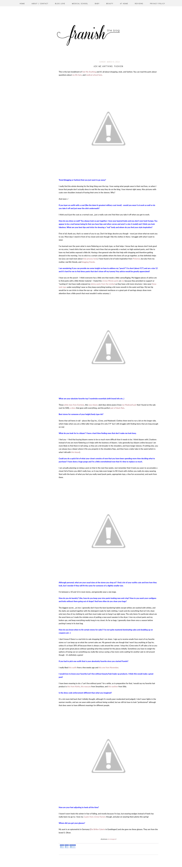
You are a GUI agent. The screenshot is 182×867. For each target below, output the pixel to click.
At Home (124, 3)
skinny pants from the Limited (103, 284)
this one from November (108, 667)
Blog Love (60, 3)
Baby (97, 3)
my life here (77, 75)
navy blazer (93, 405)
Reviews (139, 3)
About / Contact (40, 3)
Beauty (109, 3)
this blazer (75, 452)
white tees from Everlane (74, 405)
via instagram (112, 839)
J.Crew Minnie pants (110, 281)
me (123, 281)
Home (22, 3)
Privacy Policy (157, 3)
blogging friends (88, 262)
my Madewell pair (129, 405)
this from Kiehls (73, 686)
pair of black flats (117, 408)
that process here (90, 259)
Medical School (80, 3)
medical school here (94, 75)
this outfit (73, 667)
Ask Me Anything (89, 72)
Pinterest (136, 259)
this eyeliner (113, 686)
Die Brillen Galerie (98, 829)
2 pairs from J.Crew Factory (95, 817)
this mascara (86, 686)
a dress (73, 408)
